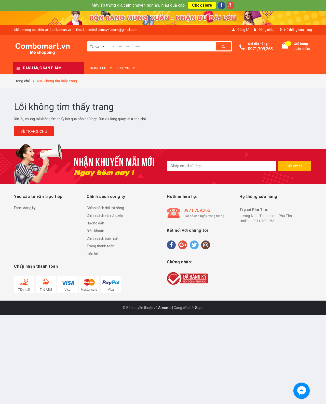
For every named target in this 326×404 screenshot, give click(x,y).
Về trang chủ (34, 131)
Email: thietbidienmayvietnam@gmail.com (106, 30)
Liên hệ (92, 254)
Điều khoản (95, 231)
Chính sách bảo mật (102, 238)
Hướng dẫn (95, 223)
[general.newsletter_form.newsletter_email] (221, 166)
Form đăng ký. (25, 208)
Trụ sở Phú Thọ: (253, 210)
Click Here (202, 5)
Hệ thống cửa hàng (298, 30)
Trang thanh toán (100, 246)
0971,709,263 (260, 48)
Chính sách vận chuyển (105, 215)
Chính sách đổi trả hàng (105, 208)
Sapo (199, 308)
